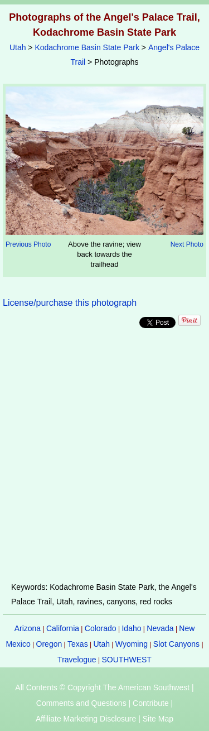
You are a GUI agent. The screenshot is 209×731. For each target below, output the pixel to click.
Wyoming (131, 643)
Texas (77, 643)
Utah (17, 47)
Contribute (151, 703)
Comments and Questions (81, 703)
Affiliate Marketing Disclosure (86, 718)
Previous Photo (28, 244)
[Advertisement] (104, 455)
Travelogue (76, 659)
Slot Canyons (176, 643)
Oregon (49, 643)
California (62, 628)
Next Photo (187, 244)
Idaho (131, 628)
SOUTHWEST (126, 659)
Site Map (158, 718)
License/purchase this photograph (70, 302)
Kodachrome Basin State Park (87, 47)
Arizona (27, 628)
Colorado (100, 628)
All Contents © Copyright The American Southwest (102, 687)
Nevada (160, 628)
